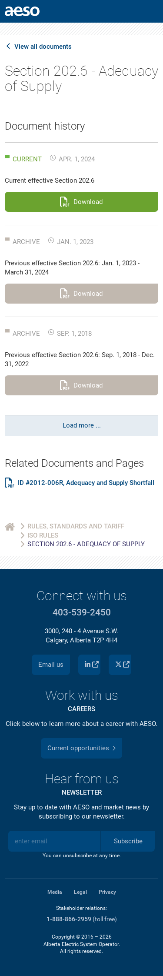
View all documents (43, 46)
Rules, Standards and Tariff (75, 526)
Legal (80, 892)
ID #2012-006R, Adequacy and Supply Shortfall (86, 483)
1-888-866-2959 (69, 919)
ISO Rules (42, 535)
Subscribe (128, 841)
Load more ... (82, 425)
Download (88, 202)
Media (54, 892)
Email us (50, 664)
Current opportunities (78, 748)
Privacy (107, 892)
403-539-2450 (82, 612)
